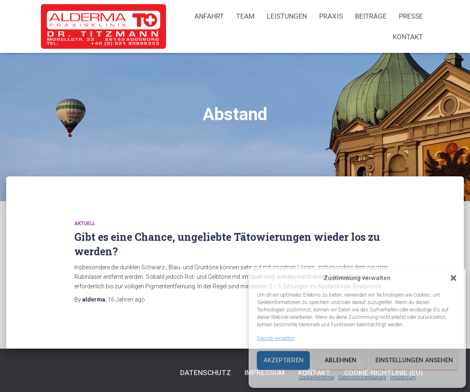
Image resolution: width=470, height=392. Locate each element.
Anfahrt (209, 16)
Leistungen (287, 16)
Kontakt (408, 37)
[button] (453, 278)
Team (245, 16)
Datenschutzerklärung (362, 377)
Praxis (331, 16)
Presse (411, 16)
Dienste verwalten (275, 338)
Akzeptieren (283, 360)
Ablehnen (340, 360)
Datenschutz (205, 372)
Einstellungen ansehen (414, 360)
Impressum (403, 377)
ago (126, 299)
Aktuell (84, 223)
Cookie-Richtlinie (316, 377)
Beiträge (371, 16)
